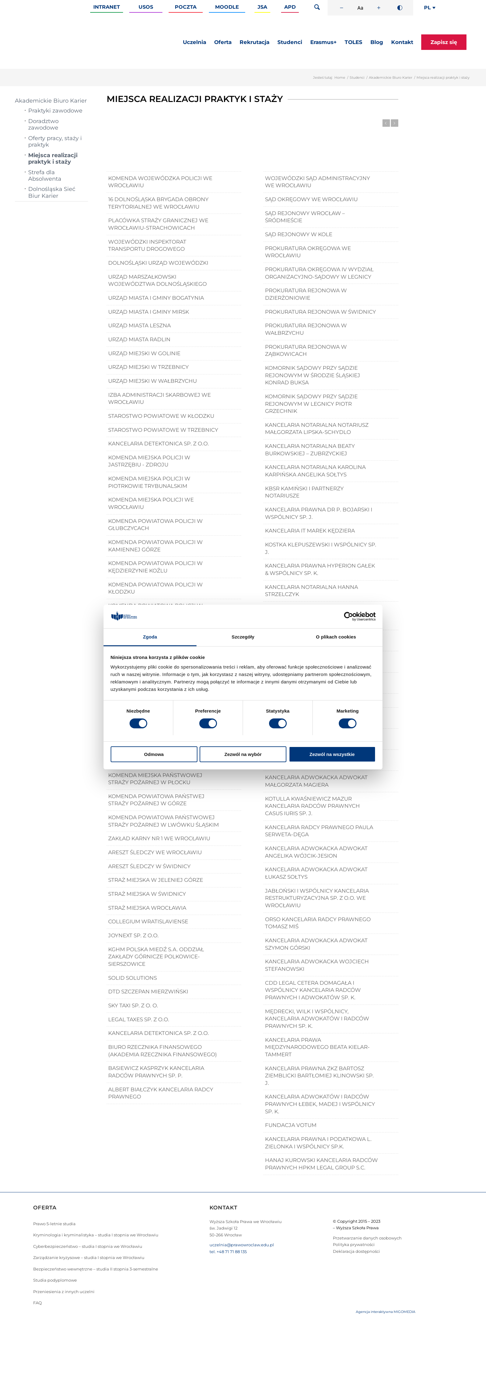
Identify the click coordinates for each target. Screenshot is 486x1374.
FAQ (37, 1302)
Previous (386, 123)
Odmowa (154, 754)
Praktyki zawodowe (55, 110)
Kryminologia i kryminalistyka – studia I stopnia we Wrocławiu (95, 1234)
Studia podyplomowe (55, 1280)
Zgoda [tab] (150, 636)
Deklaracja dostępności (356, 1251)
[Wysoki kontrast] (400, 7)
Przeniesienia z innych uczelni (64, 1291)
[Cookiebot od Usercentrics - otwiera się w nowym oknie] (348, 616)
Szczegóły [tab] (243, 636)
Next (394, 123)
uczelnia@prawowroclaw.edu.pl (242, 1244)
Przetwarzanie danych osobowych (367, 1237)
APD (290, 7)
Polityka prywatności (354, 1244)
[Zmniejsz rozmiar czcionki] (341, 7)
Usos (146, 7)
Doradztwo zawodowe (43, 124)
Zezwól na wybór (243, 754)
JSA (262, 7)
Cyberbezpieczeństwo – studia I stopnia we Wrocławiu (87, 1246)
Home (339, 77)
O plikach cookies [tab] (336, 636)
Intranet (106, 7)
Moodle (227, 7)
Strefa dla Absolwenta (44, 175)
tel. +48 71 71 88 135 (228, 1251)
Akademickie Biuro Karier (390, 77)
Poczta (186, 7)
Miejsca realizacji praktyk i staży (52, 158)
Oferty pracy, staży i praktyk (55, 141)
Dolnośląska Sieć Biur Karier (51, 192)
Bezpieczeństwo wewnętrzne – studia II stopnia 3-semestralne (95, 1268)
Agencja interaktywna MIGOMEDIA (385, 1312)
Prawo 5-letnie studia (54, 1223)
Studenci (357, 77)
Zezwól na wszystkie (332, 754)
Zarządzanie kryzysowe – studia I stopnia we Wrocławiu (88, 1257)
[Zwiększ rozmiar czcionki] (379, 7)
